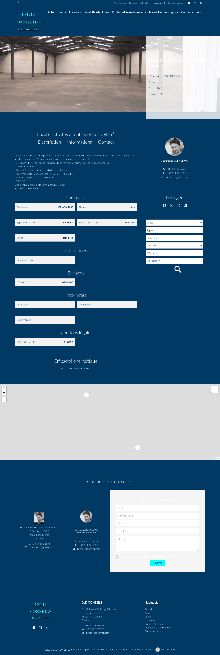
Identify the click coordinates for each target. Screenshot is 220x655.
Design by (168, 649)
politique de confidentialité (156, 556)
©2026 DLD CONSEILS (57, 649)
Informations (79, 141)
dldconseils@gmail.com (176, 177)
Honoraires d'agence (104, 649)
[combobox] (174, 223)
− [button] (4, 392)
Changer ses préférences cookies (135, 649)
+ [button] (4, 388)
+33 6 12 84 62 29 (176, 173)
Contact (106, 141)
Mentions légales (82, 649)
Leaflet (217, 458)
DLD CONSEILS (91, 602)
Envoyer (157, 563)
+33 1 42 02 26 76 (176, 168)
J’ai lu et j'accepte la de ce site (151, 556)
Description (49, 141)
